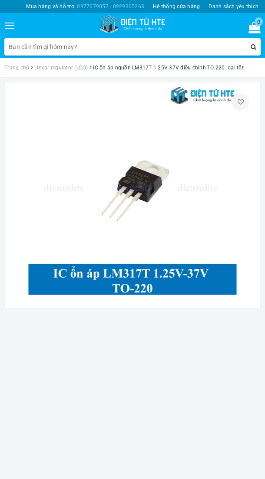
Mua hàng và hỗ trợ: (85, 6)
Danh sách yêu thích (233, 6)
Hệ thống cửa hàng (176, 6)
